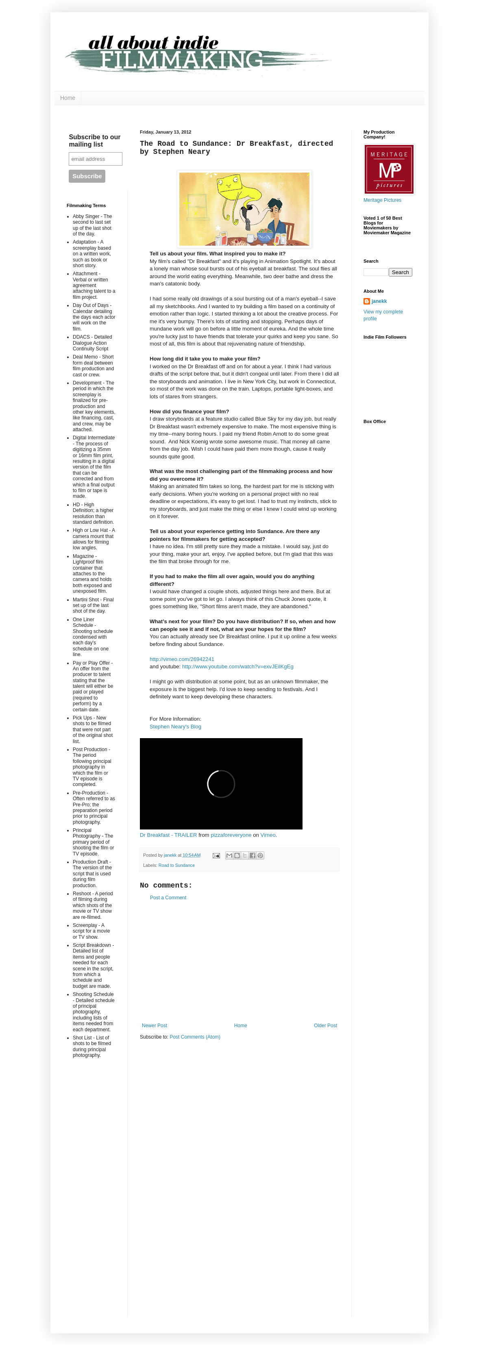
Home (67, 98)
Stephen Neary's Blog (175, 727)
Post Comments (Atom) (195, 1037)
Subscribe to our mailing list (94, 141)
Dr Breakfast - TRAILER (168, 835)
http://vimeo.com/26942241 (182, 659)
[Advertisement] (239, 962)
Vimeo (268, 835)
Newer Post (154, 1025)
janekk (379, 301)
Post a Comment (168, 898)
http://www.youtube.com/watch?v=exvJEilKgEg (238, 666)
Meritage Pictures (382, 200)
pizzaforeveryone (231, 835)
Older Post (325, 1025)
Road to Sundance (177, 865)
